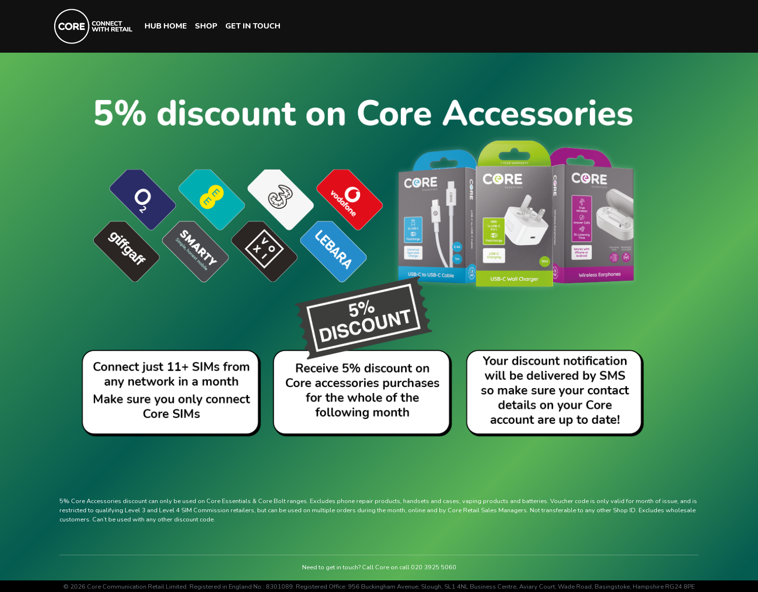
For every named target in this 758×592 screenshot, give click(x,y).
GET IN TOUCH (252, 26)
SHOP (206, 26)
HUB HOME (166, 26)
